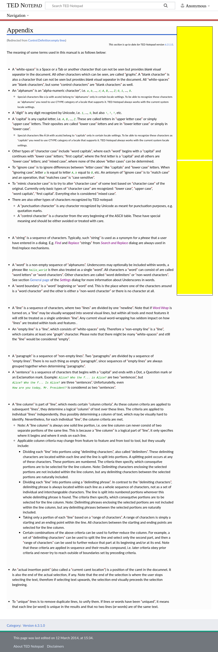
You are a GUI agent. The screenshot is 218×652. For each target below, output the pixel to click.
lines (86, 308)
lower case (88, 124)
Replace (73, 243)
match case (160, 172)
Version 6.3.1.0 (34, 625)
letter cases (115, 161)
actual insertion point (34, 570)
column (83, 409)
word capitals (81, 151)
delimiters (139, 452)
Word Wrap (161, 308)
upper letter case (129, 119)
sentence (23, 372)
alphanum (25, 90)
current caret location (88, 570)
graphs (131, 74)
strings (86, 243)
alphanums (81, 96)
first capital (74, 156)
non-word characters (152, 275)
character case (46, 151)
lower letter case (136, 124)
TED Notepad (24, 5)
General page (39, 280)
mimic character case (33, 183)
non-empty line (137, 329)
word (116, 151)
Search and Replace (114, 243)
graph (58, 334)
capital (21, 119)
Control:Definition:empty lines (46, 40)
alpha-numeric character (61, 90)
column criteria (101, 404)
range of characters (107, 517)
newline (126, 308)
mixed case (58, 161)
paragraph (23, 356)
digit (19, 113)
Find (58, 243)
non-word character (95, 291)
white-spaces (158, 79)
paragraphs (101, 356)
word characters (50, 275)
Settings (65, 280)
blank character (153, 74)
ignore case (26, 167)
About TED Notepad (29, 646)
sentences (128, 377)
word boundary (27, 286)
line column (24, 404)
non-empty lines (70, 356)
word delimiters (117, 275)
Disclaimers (55, 646)
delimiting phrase (97, 482)
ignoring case (23, 172)
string (20, 238)
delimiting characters (97, 452)
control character (34, 216)
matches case (57, 177)
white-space (25, 69)
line (19, 308)
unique (23, 601)
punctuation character (38, 206)
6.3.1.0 (169, 44)
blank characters (31, 84)
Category (13, 625)
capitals (80, 135)
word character (30, 291)
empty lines (21, 361)
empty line (25, 329)
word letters (22, 275)
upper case (21, 124)
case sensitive (83, 177)
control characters (74, 84)
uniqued (148, 601)
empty (63, 339)
